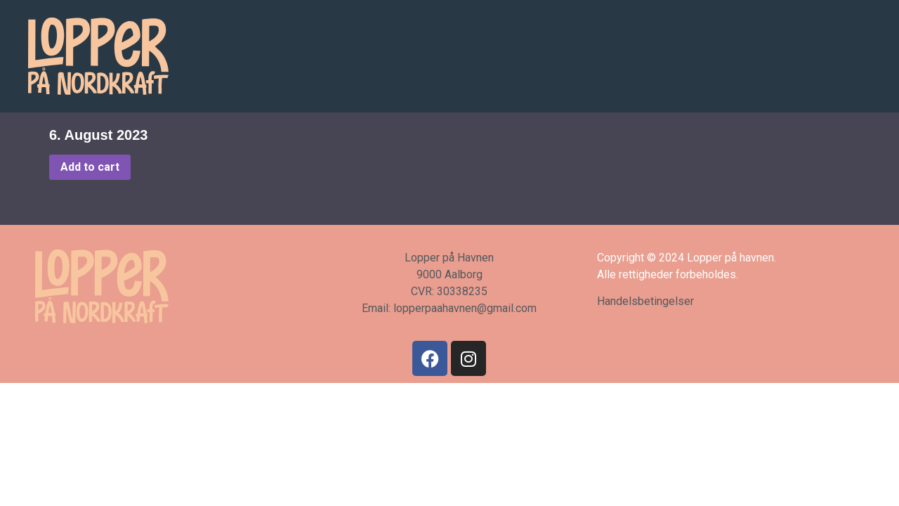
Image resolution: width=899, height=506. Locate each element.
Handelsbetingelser (645, 301)
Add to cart (89, 167)
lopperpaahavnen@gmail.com (465, 308)
